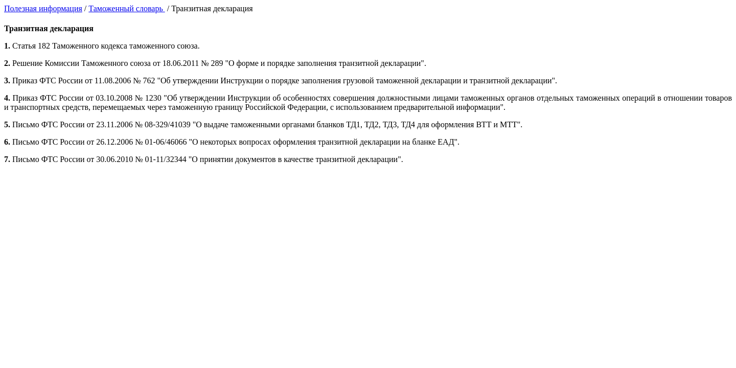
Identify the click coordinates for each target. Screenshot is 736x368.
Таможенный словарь (126, 8)
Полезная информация (43, 8)
